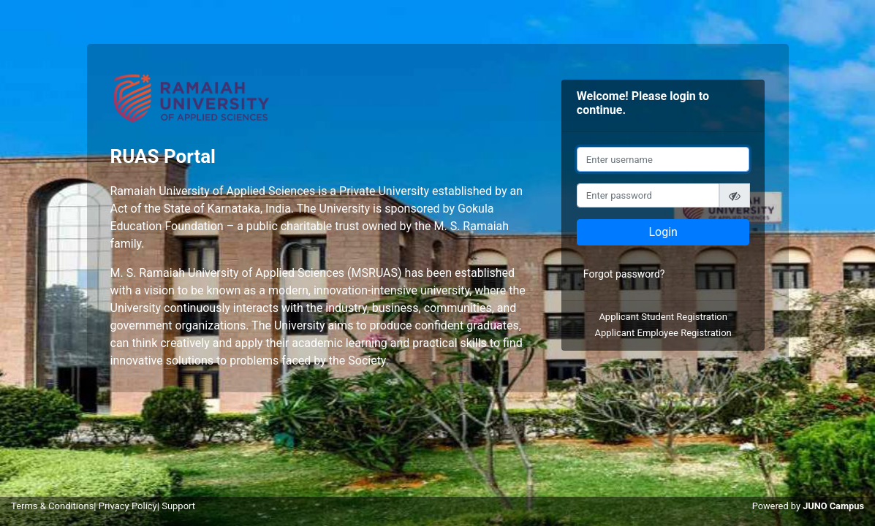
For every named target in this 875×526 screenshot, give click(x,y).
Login (662, 232)
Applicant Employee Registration (663, 332)
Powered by (808, 505)
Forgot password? (624, 274)
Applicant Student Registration (663, 316)
